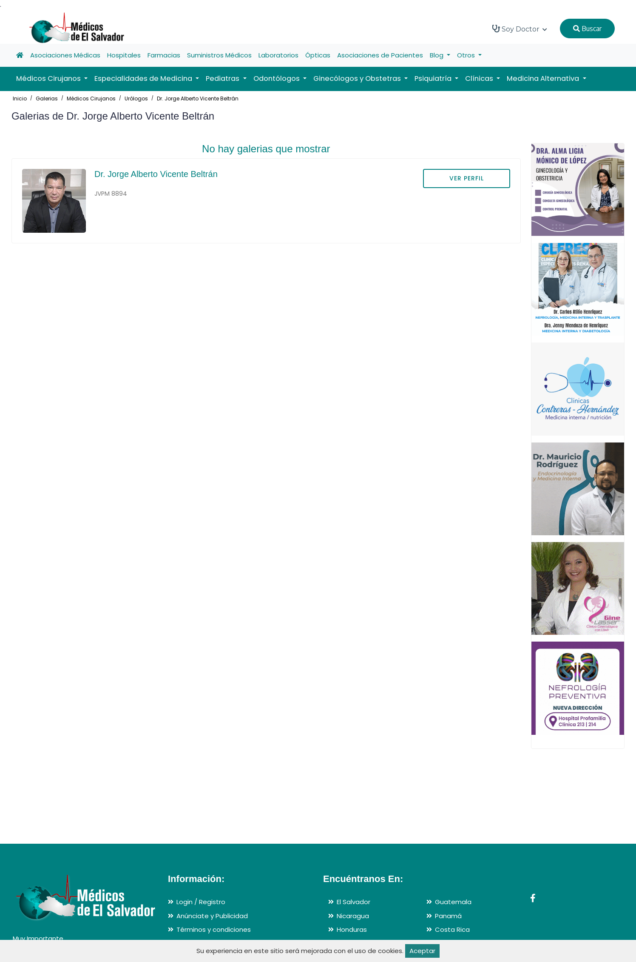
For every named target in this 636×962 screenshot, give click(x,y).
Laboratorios (278, 55)
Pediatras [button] (223, 78)
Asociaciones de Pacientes (380, 55)
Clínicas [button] (480, 78)
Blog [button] (437, 55)
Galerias (47, 98)
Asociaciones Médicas (65, 55)
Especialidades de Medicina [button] (144, 78)
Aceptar (422, 950)
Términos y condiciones (213, 929)
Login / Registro (200, 901)
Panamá (448, 915)
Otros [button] (467, 55)
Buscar (587, 28)
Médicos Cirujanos (91, 98)
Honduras (352, 929)
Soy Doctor (519, 29)
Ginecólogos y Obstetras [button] (358, 78)
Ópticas (317, 55)
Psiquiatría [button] (434, 78)
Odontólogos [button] (277, 78)
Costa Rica (452, 929)
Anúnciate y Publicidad (212, 915)
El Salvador (353, 901)
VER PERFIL (466, 178)
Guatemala (453, 901)
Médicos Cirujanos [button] (49, 78)
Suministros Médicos (219, 55)
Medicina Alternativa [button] (544, 78)
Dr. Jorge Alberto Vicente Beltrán (197, 98)
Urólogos (136, 98)
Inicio (20, 98)
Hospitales (124, 55)
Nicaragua (353, 915)
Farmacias (164, 55)
